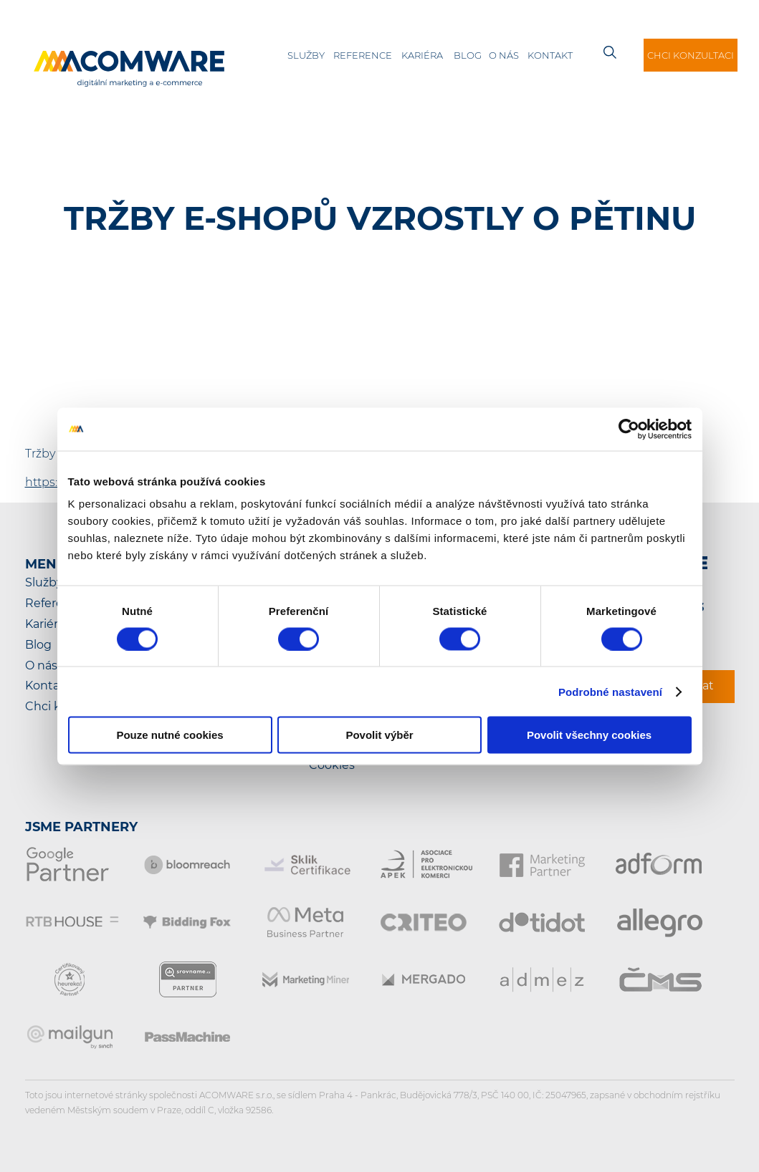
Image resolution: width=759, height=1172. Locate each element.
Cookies (332, 765)
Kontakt (550, 55)
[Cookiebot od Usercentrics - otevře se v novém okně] (629, 429)
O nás (504, 55)
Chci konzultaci (690, 55)
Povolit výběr (379, 735)
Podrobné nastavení (610, 691)
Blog (468, 55)
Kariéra (422, 55)
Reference (362, 55)
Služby (306, 55)
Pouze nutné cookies (169, 735)
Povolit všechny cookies (589, 735)
